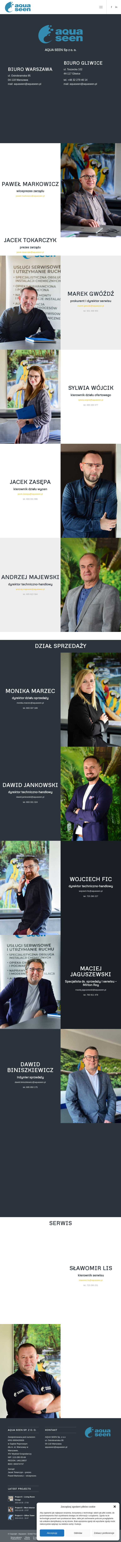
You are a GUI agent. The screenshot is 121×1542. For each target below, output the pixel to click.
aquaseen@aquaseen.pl (56, 1447)
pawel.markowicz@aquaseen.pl (30, 196)
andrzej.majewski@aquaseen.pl (30, 589)
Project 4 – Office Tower (25, 1515)
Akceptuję (52, 1533)
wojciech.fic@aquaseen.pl (91, 891)
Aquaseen (22, 1534)
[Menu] (101, 7)
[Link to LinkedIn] (116, 7)
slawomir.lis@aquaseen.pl (91, 1280)
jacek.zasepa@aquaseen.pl (30, 494)
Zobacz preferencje (104, 1533)
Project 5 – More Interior (25, 1508)
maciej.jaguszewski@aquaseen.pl (90, 990)
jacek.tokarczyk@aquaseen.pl (30, 252)
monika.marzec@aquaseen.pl (30, 703)
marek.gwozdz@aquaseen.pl (91, 306)
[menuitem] (101, 7)
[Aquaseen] (17, 7)
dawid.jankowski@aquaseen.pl (30, 797)
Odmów (78, 1533)
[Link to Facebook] (111, 7)
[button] (114, 1506)
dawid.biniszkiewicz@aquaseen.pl (30, 1082)
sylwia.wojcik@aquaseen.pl (90, 400)
